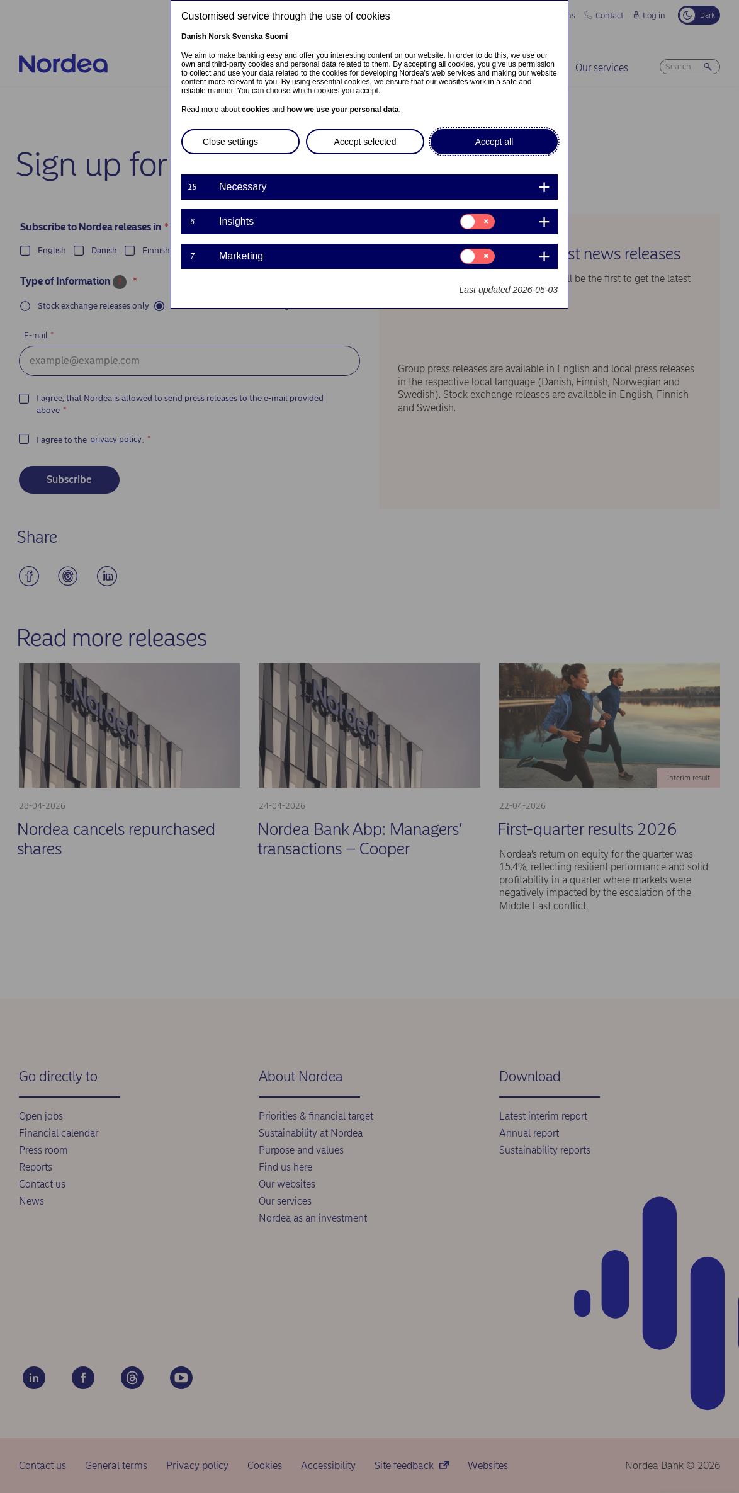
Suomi (276, 36)
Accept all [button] (494, 142)
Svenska (247, 36)
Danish (193, 36)
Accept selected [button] (365, 142)
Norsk (219, 36)
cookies (256, 109)
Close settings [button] (230, 142)
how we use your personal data (342, 109)
